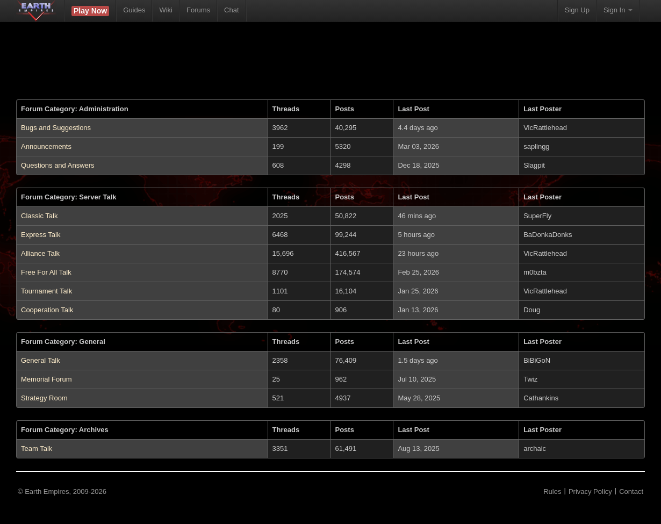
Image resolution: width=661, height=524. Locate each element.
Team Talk (36, 448)
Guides (134, 10)
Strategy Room (44, 398)
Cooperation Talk (47, 310)
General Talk (40, 360)
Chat (231, 10)
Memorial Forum (46, 379)
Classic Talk (39, 216)
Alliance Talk (40, 253)
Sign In (618, 10)
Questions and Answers (58, 165)
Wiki (166, 10)
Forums (198, 10)
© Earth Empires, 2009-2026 (62, 491)
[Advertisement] (330, 67)
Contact (631, 491)
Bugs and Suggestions (56, 128)
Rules (552, 491)
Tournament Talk (46, 291)
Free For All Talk (46, 272)
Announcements (46, 146)
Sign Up (577, 10)
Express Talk (40, 235)
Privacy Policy (590, 491)
